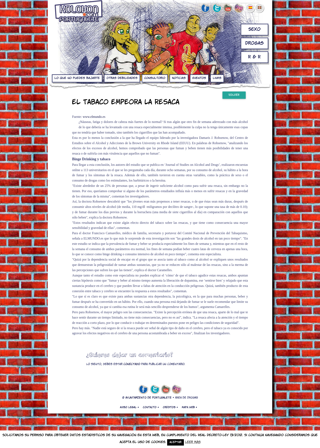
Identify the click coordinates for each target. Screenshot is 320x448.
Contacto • (151, 407)
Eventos (199, 78)
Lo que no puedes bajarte (77, 78)
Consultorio (154, 78)
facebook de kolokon (205, 8)
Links (217, 78)
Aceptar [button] (175, 442)
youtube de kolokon (228, 8)
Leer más (193, 442)
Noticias (179, 78)
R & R (254, 57)
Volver (234, 95)
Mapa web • (189, 407)
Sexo (254, 29)
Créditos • (170, 407)
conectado (131, 364)
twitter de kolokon (216, 8)
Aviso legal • (129, 407)
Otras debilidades (122, 78)
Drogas (254, 43)
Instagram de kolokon (239, 8)
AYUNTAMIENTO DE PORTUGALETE (149, 398)
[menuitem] (250, 5)
